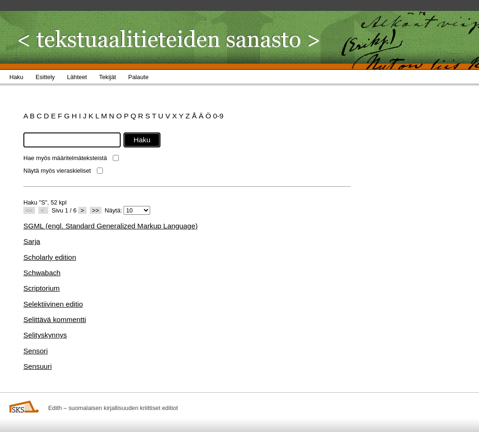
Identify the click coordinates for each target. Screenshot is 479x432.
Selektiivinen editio (53, 304)
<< (29, 210)
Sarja (31, 241)
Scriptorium (41, 288)
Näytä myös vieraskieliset (57, 170)
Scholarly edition (49, 257)
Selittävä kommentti (54, 319)
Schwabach (41, 273)
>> (95, 210)
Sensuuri (37, 366)
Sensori (35, 351)
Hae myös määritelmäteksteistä (65, 157)
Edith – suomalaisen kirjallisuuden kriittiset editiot (113, 407)
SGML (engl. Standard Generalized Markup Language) (110, 226)
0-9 (218, 116)
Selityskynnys (45, 335)
